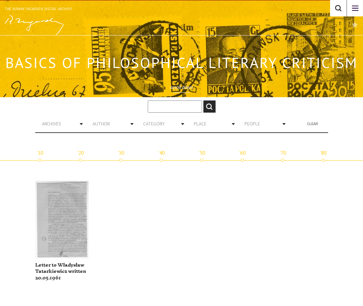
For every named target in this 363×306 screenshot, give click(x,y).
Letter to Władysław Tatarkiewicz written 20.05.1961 (60, 271)
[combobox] (60, 123)
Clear (312, 124)
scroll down (181, 87)
